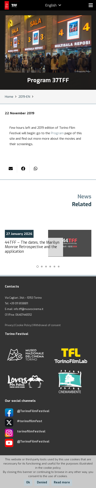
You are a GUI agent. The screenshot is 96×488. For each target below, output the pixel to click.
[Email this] (11, 168)
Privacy (9, 325)
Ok (28, 482)
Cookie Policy (23, 325)
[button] (37, 266)
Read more (62, 482)
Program (57, 133)
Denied (42, 482)
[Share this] (23, 168)
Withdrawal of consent (47, 325)
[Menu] (90, 5)
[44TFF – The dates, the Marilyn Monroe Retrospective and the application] (48, 243)
